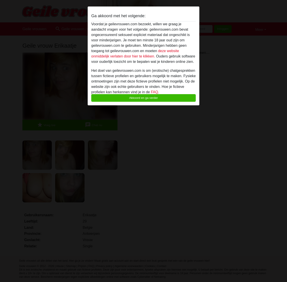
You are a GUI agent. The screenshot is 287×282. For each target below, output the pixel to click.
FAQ (154, 92)
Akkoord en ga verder (143, 98)
